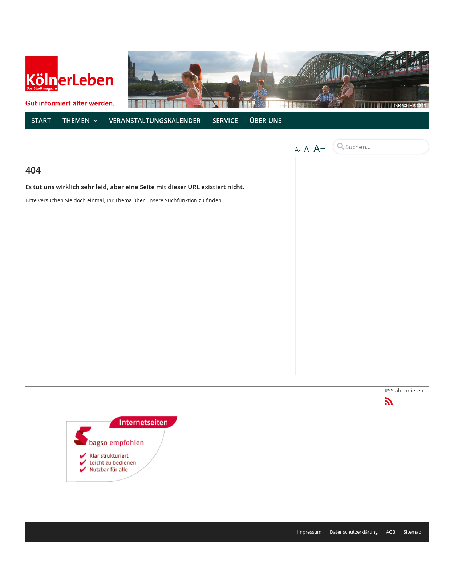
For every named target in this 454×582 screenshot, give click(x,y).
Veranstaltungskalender (155, 120)
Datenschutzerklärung (354, 532)
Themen (79, 120)
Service (225, 120)
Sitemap (412, 532)
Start (41, 120)
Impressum (309, 532)
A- (298, 149)
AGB (390, 532)
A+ (319, 148)
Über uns (266, 120)
